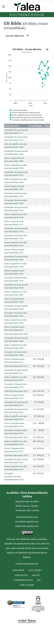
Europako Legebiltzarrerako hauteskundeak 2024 (13, 476)
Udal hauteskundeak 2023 (16, 455)
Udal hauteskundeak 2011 (16, 366)
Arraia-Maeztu (17, 35)
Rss (38, 580)
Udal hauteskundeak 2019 (16, 437)
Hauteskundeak (27, 15)
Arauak (35, 575)
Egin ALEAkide (27, 585)
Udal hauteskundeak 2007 (16, 333)
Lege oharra (34, 570)
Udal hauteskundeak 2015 (16, 391)
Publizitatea (21, 575)
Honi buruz (18, 570)
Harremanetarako (23, 580)
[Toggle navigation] (3, 6)
